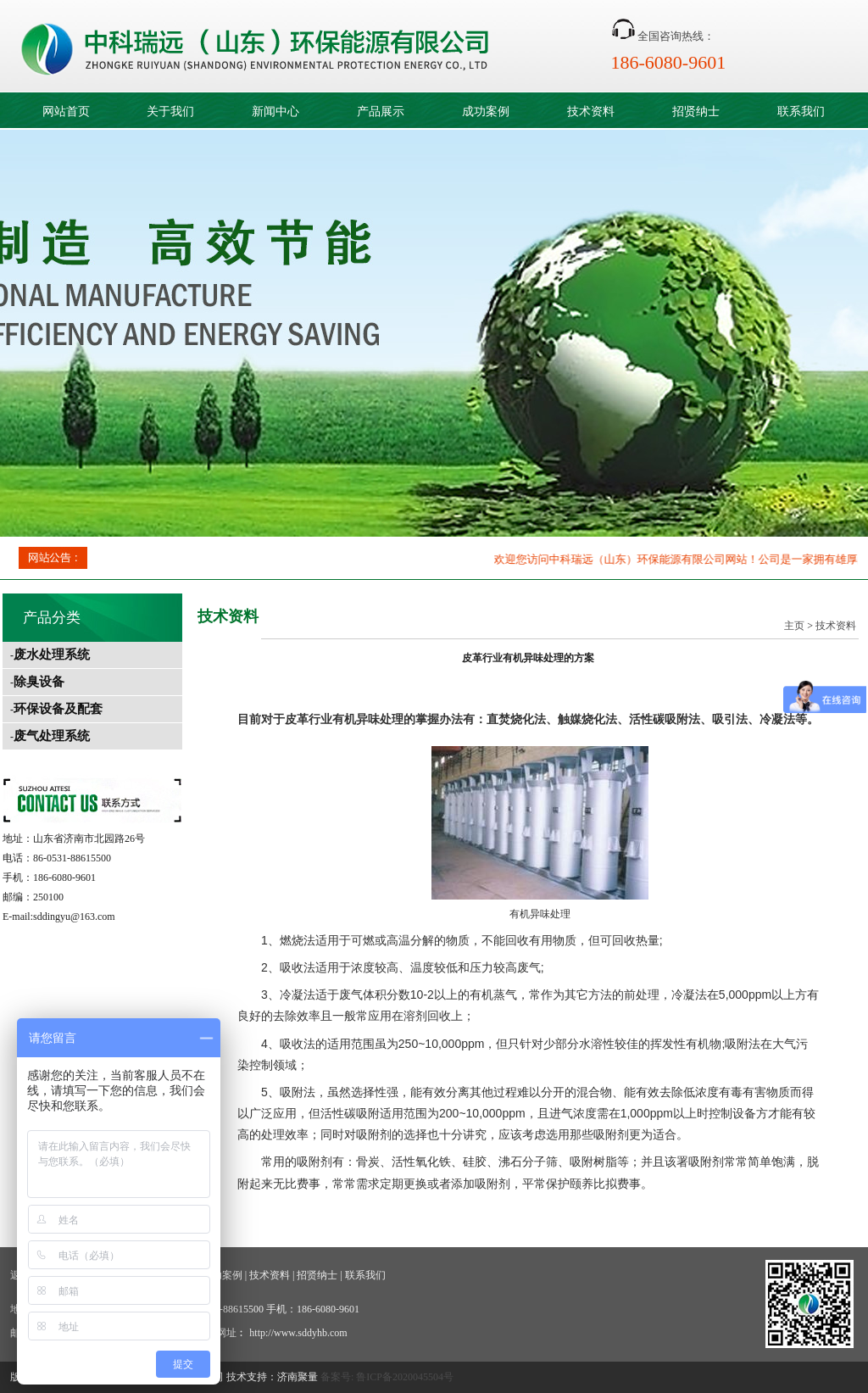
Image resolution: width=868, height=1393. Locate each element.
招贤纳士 (696, 111)
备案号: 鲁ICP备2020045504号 (386, 1377)
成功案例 (485, 111)
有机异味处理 (367, 719)
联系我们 (801, 111)
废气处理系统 (52, 736)
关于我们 (170, 111)
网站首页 (66, 111)
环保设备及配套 (58, 709)
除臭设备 (39, 681)
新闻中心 (275, 111)
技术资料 (591, 111)
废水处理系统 (52, 654)
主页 (794, 626)
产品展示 (380, 111)
